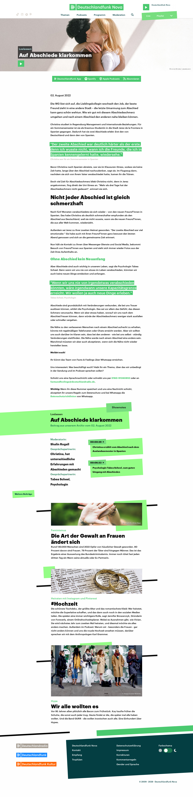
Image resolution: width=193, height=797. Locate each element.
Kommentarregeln (126, 759)
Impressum (122, 750)
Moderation (119, 14)
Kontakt (76, 750)
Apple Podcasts (109, 78)
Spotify (90, 78)
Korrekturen (123, 754)
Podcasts (82, 14)
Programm (99, 14)
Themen (65, 14)
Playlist (160, 16)
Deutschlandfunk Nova (84, 745)
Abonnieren (131, 78)
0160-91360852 (120, 378)
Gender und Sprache (127, 764)
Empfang (77, 754)
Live (148, 16)
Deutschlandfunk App (67, 78)
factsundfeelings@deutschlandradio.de (72, 381)
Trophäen (77, 759)
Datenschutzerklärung (128, 745)
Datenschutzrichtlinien (63, 396)
